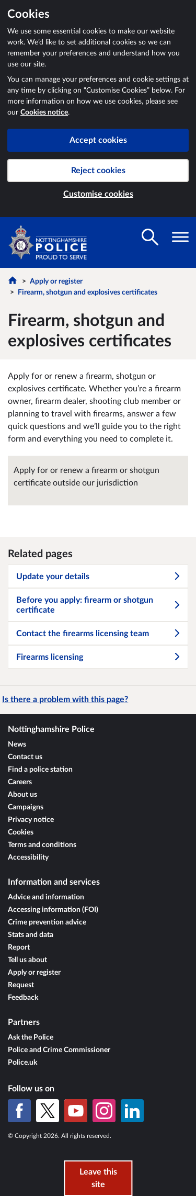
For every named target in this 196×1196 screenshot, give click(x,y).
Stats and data (30, 935)
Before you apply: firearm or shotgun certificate (98, 605)
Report (19, 947)
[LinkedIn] (132, 1110)
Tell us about (27, 960)
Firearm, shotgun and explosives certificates (87, 292)
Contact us (25, 757)
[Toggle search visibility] (150, 237)
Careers (20, 782)
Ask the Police (30, 1037)
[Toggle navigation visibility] (180, 237)
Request (21, 985)
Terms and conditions (42, 845)
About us (22, 794)
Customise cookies (98, 194)
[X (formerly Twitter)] (47, 1110)
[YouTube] (75, 1110)
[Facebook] (19, 1110)
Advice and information (46, 897)
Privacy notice (31, 819)
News (17, 744)
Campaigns (25, 807)
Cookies (20, 832)
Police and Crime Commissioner (59, 1050)
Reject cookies (98, 170)
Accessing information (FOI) (53, 909)
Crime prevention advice (47, 922)
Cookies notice (44, 112)
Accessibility (28, 857)
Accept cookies (98, 140)
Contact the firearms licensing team (98, 633)
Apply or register (56, 281)
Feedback (23, 997)
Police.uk (22, 1062)
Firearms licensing (98, 657)
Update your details (98, 576)
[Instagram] (104, 1110)
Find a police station (40, 769)
